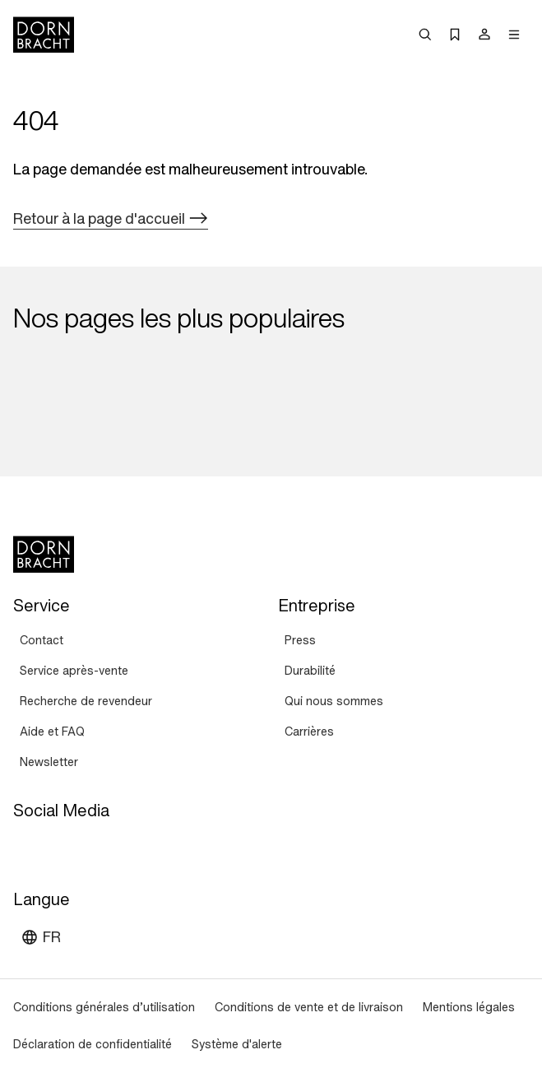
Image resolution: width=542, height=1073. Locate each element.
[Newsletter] (49, 762)
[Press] (300, 640)
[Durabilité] (310, 671)
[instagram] (57, 848)
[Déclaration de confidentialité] (92, 1044)
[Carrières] (309, 732)
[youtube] (28, 848)
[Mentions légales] (469, 1007)
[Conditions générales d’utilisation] (104, 1007)
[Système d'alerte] (237, 1044)
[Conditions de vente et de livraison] (309, 1007)
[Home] (43, 34)
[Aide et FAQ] (52, 732)
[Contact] (41, 640)
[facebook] (117, 848)
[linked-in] (146, 848)
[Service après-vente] (74, 671)
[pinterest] (87, 848)
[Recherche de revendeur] (86, 701)
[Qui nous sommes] (334, 701)
